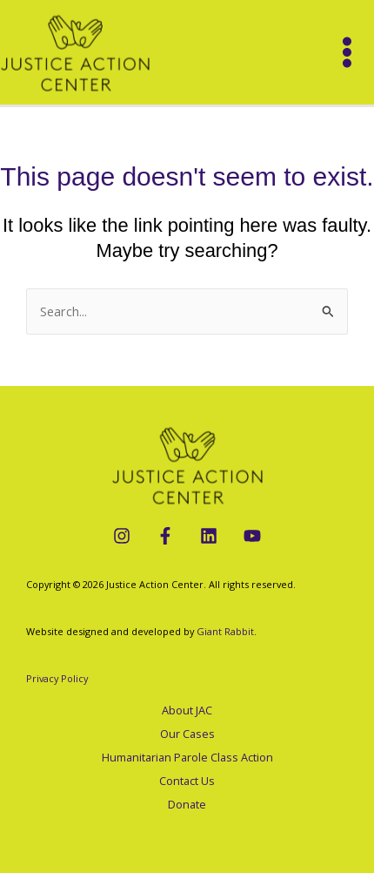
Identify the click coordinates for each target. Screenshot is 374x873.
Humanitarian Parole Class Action (187, 757)
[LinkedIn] (208, 536)
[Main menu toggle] (347, 52)
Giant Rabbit (225, 631)
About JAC (187, 710)
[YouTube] (252, 536)
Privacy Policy (57, 678)
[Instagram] (121, 536)
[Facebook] (165, 536)
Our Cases (187, 733)
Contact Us (187, 780)
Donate (187, 804)
